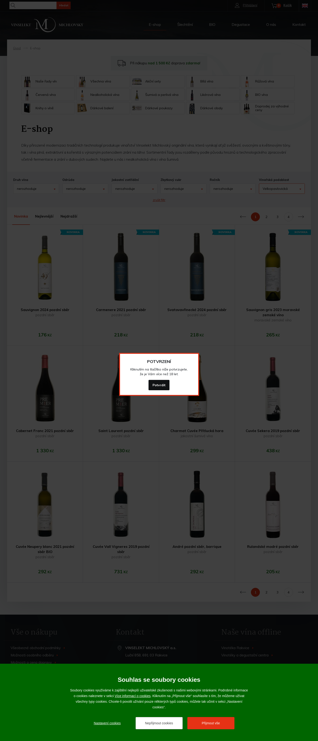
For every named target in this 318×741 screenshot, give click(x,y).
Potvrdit (159, 385)
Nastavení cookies (107, 723)
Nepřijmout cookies (159, 723)
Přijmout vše (211, 723)
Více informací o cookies (133, 696)
